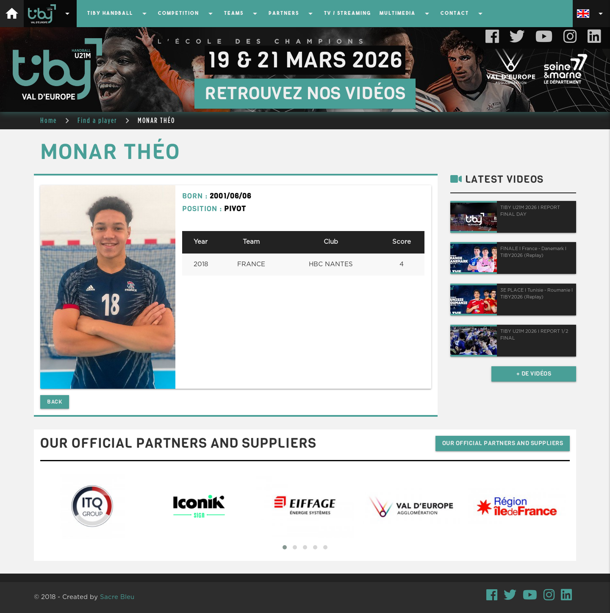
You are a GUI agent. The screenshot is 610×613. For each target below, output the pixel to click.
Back (54, 401)
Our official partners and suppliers (502, 443)
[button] (285, 547)
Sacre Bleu (117, 597)
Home (48, 120)
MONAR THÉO (156, 120)
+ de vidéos (534, 374)
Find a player (97, 120)
